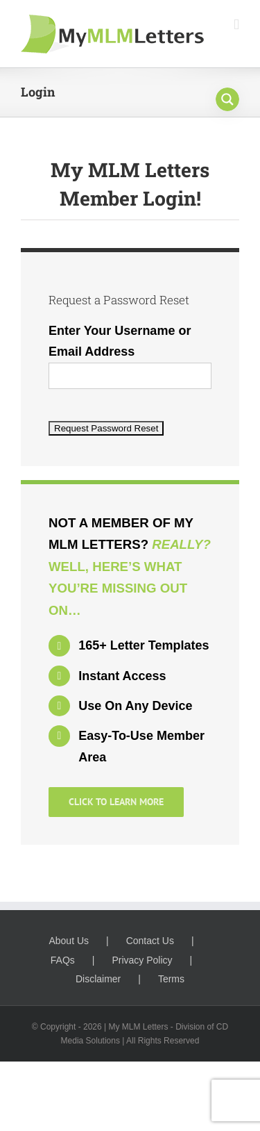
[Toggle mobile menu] (236, 24)
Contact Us (150, 940)
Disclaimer (98, 978)
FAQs (63, 960)
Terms (171, 978)
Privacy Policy (142, 960)
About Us (69, 940)
